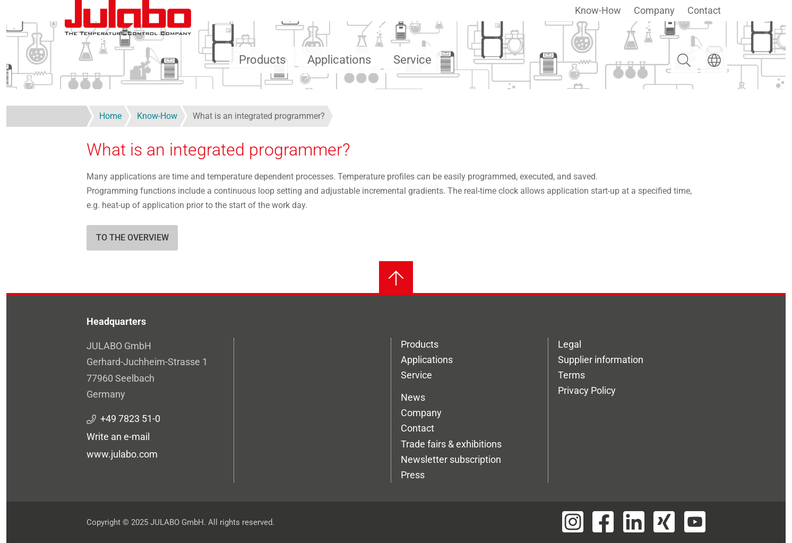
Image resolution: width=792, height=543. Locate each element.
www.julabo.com (122, 454)
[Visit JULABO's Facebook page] (603, 521)
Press (413, 474)
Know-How (598, 10)
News (413, 397)
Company (654, 10)
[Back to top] (396, 278)
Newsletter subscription (451, 459)
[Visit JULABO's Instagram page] (572, 521)
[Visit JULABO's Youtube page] (694, 521)
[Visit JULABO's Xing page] (664, 521)
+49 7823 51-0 (130, 418)
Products (262, 59)
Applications (339, 59)
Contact (704, 10)
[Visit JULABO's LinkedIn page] (633, 521)
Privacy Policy (587, 390)
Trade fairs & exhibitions (451, 444)
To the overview (132, 237)
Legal (569, 344)
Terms (571, 375)
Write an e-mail (118, 436)
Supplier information (600, 359)
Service (412, 59)
